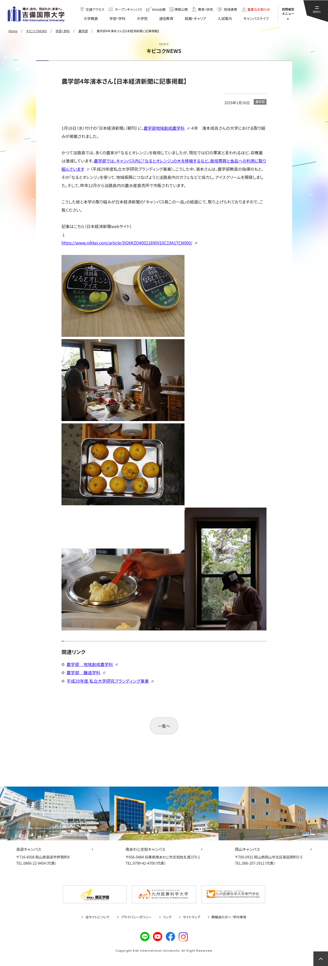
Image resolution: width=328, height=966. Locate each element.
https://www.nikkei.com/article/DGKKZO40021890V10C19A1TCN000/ (126, 243)
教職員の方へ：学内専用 (228, 917)
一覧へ (164, 726)
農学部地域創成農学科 (164, 128)
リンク (167, 917)
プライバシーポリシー (136, 917)
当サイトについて (97, 917)
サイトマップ (191, 917)
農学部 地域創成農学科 (90, 664)
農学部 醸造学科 (83, 672)
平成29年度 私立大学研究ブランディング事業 (108, 681)
